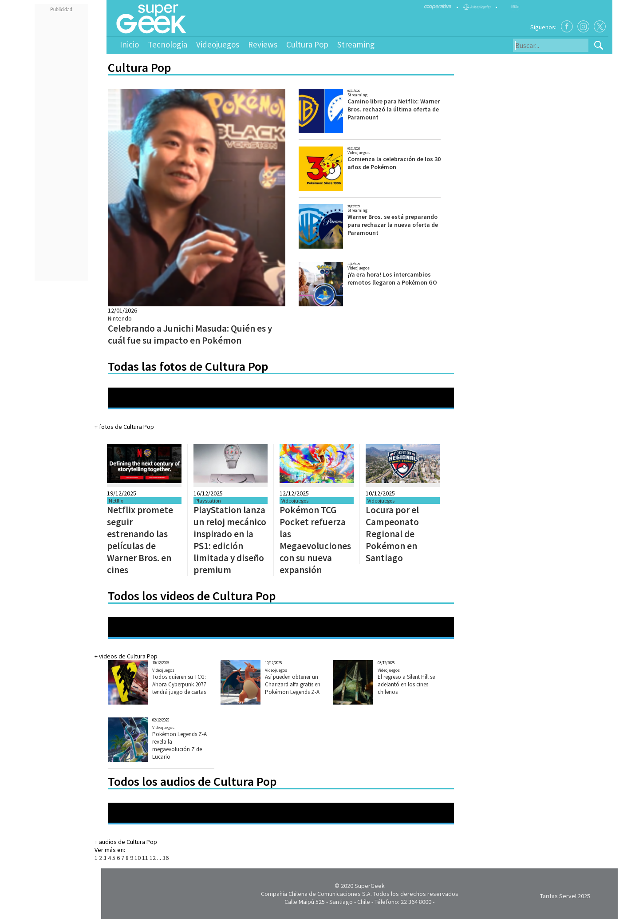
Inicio (129, 44)
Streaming (356, 44)
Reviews (262, 44)
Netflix (116, 500)
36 (165, 858)
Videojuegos (217, 44)
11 (145, 858)
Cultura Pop (307, 44)
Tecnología (167, 44)
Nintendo (120, 318)
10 (137, 858)
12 (153, 858)
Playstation (208, 500)
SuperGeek (370, 886)
